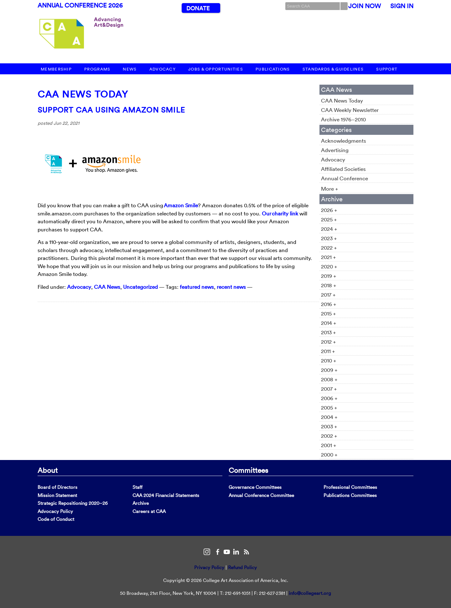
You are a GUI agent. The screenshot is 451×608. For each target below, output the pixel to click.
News (130, 69)
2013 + (328, 332)
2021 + (328, 257)
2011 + (328, 351)
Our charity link (280, 213)
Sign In (401, 6)
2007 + (329, 388)
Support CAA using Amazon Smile (111, 109)
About (48, 470)
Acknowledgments (343, 140)
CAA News (107, 286)
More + (329, 188)
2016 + (328, 304)
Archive (140, 503)
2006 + (329, 398)
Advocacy (162, 69)
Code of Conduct (56, 519)
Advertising (335, 150)
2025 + (329, 219)
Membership (56, 69)
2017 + (328, 294)
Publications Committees (350, 495)
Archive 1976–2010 (343, 119)
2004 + (329, 417)
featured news (197, 286)
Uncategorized (140, 286)
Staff (137, 487)
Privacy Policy (209, 567)
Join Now (364, 6)
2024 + (329, 228)
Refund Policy (242, 567)
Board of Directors (57, 487)
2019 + (328, 275)
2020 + (329, 266)
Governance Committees (255, 487)
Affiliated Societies (343, 169)
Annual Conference (344, 178)
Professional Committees (350, 487)
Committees (248, 470)
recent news (231, 286)
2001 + (328, 445)
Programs (97, 69)
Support (386, 69)
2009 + (329, 370)
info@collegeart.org (310, 593)
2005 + (329, 407)
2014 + (328, 323)
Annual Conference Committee (261, 495)
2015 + (328, 313)
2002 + (329, 435)
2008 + (329, 379)
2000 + (329, 454)
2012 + (328, 341)
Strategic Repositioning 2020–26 (73, 503)
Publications (273, 69)
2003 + (329, 426)
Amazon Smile (181, 205)
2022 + (329, 247)
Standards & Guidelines (333, 69)
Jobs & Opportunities (215, 69)
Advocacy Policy (55, 511)
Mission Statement (57, 495)
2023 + (329, 238)
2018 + (328, 285)
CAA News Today (83, 94)
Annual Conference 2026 (80, 5)
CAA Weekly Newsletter (350, 110)
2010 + (328, 360)
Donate (198, 8)
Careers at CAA (149, 511)
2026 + (329, 210)
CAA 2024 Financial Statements (165, 495)
